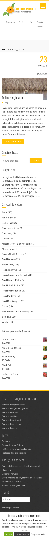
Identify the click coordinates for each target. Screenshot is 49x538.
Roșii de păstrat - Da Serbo (15, 275)
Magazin (40, 26)
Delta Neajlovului (13, 97)
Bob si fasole (8, 222)
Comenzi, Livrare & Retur (12, 445)
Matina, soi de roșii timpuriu (13, 485)
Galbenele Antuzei (10, 473)
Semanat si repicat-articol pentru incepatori (21, 466)
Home (4, 49)
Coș (31, 22)
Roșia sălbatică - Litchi (13, 254)
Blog (6, 102)
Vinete (5, 321)
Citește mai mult (13, 141)
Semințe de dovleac (10, 412)
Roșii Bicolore (9, 259)
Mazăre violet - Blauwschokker (17, 243)
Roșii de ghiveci (9, 269)
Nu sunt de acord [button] (22, 534)
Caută (36, 160)
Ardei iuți (6, 217)
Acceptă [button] (9, 534)
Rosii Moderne (9, 295)
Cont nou (22, 22)
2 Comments (42, 74)
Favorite (40, 22)
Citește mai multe (38, 534)
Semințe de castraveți (11, 420)
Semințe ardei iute (10, 416)
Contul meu (10, 22)
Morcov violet (8, 248)
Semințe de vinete (9, 428)
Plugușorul (6, 470)
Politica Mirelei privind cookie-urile (16, 449)
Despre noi (6, 441)
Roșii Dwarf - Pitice (11, 280)
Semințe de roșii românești (13, 404)
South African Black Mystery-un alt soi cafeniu (22, 477)
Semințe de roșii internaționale (15, 408)
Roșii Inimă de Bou (11, 285)
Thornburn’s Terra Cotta (13, 481)
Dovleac (6, 238)
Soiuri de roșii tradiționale (15, 311)
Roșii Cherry (8, 264)
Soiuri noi (6, 316)
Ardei (4, 212)
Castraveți (7, 233)
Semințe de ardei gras (11, 424)
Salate (5, 306)
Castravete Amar (10, 228)
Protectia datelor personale (14, 452)
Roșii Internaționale (11, 290)
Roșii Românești (10, 301)
